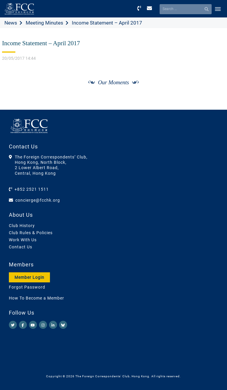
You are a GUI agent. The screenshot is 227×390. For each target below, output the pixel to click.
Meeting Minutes (44, 23)
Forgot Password (27, 287)
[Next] (213, 89)
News (10, 23)
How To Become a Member (36, 298)
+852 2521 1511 (31, 189)
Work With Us (23, 239)
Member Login (29, 277)
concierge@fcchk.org (37, 200)
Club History (22, 225)
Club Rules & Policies (31, 232)
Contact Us (20, 247)
